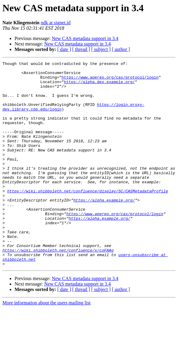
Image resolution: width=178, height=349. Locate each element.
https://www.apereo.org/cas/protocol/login (110, 80)
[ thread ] (81, 49)
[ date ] (64, 49)
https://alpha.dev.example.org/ (99, 86)
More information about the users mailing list (46, 343)
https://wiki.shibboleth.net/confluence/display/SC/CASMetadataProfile (87, 217)
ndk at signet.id (55, 22)
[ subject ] (101, 49)
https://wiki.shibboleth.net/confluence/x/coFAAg (58, 288)
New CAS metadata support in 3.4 (85, 38)
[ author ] (121, 49)
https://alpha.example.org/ (104, 228)
